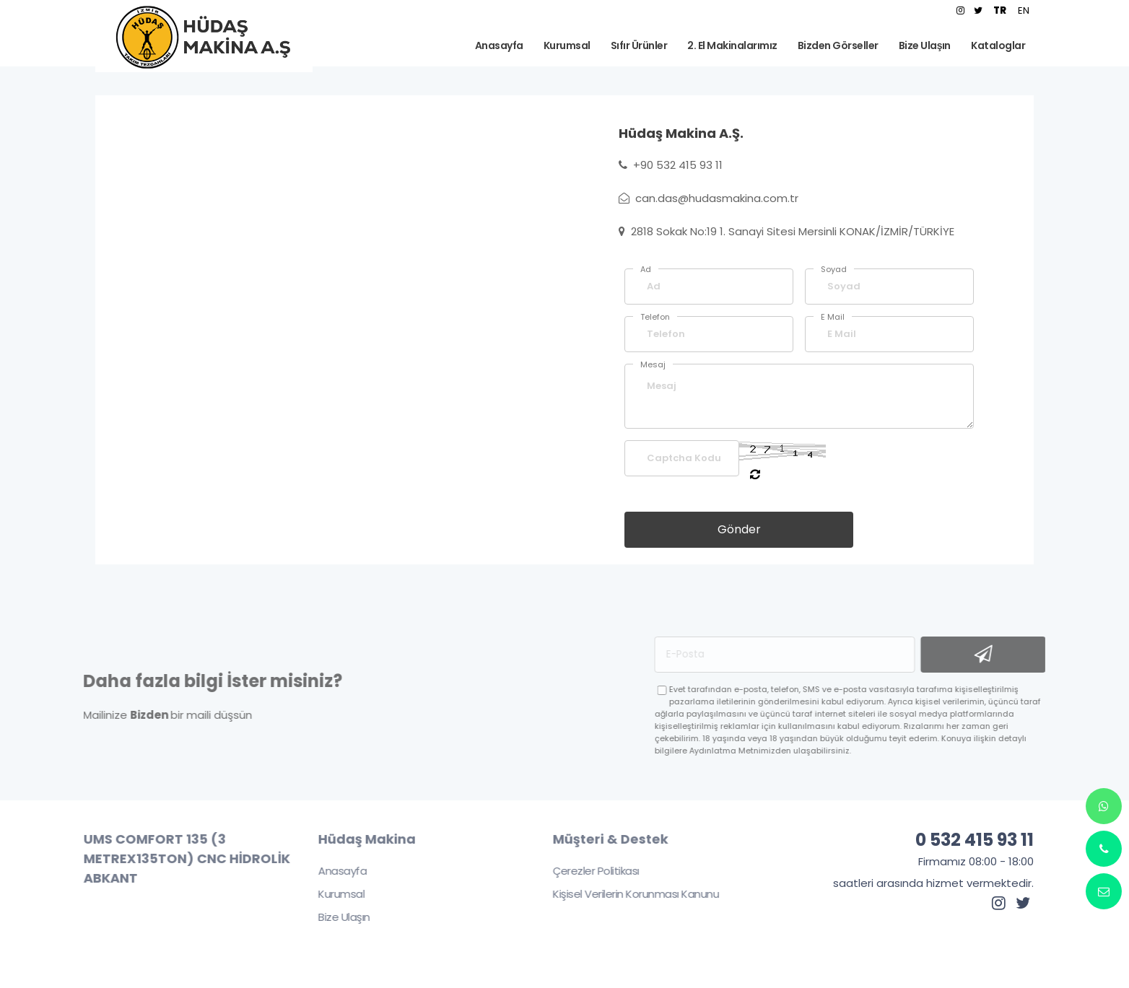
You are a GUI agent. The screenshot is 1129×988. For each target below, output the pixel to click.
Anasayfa (334, 870)
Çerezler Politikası (588, 870)
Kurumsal (333, 893)
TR (999, 10)
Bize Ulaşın (336, 916)
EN (1023, 10)
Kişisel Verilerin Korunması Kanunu (628, 893)
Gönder (739, 529)
